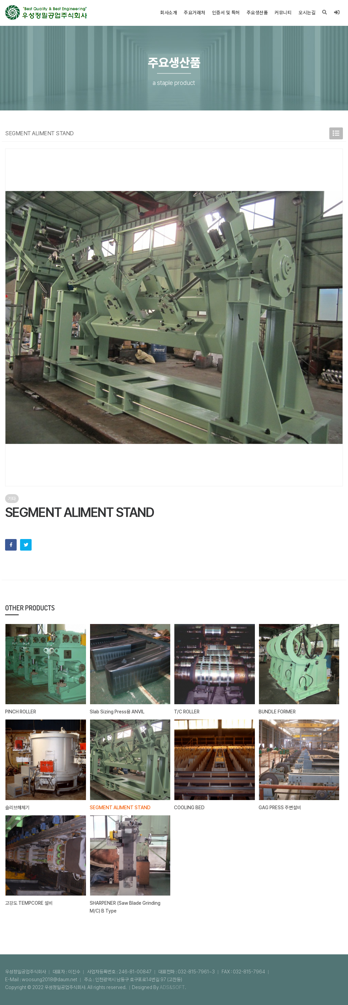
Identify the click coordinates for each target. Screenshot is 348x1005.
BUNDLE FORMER (277, 711)
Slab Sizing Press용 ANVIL (117, 711)
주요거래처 (194, 12)
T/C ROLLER (186, 711)
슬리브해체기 (17, 807)
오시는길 (306, 12)
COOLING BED (189, 807)
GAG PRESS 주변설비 (280, 807)
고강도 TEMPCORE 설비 (29, 903)
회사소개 (168, 12)
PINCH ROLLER (20, 711)
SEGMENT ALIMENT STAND (120, 807)
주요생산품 (257, 12)
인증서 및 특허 (226, 12)
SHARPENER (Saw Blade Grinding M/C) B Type (125, 907)
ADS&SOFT (172, 987)
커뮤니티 (283, 12)
